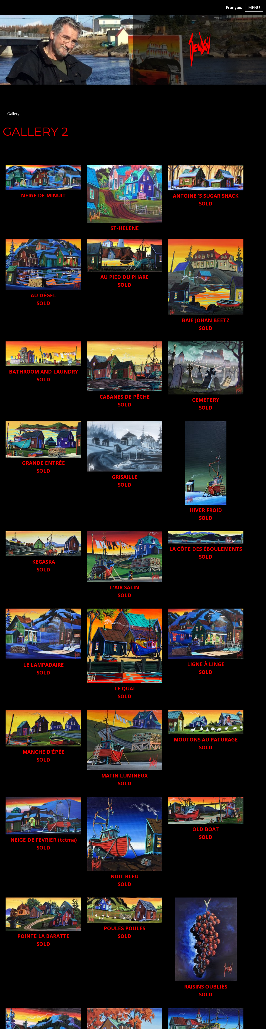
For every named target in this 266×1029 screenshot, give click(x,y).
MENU (254, 7)
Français (234, 7)
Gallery (13, 113)
